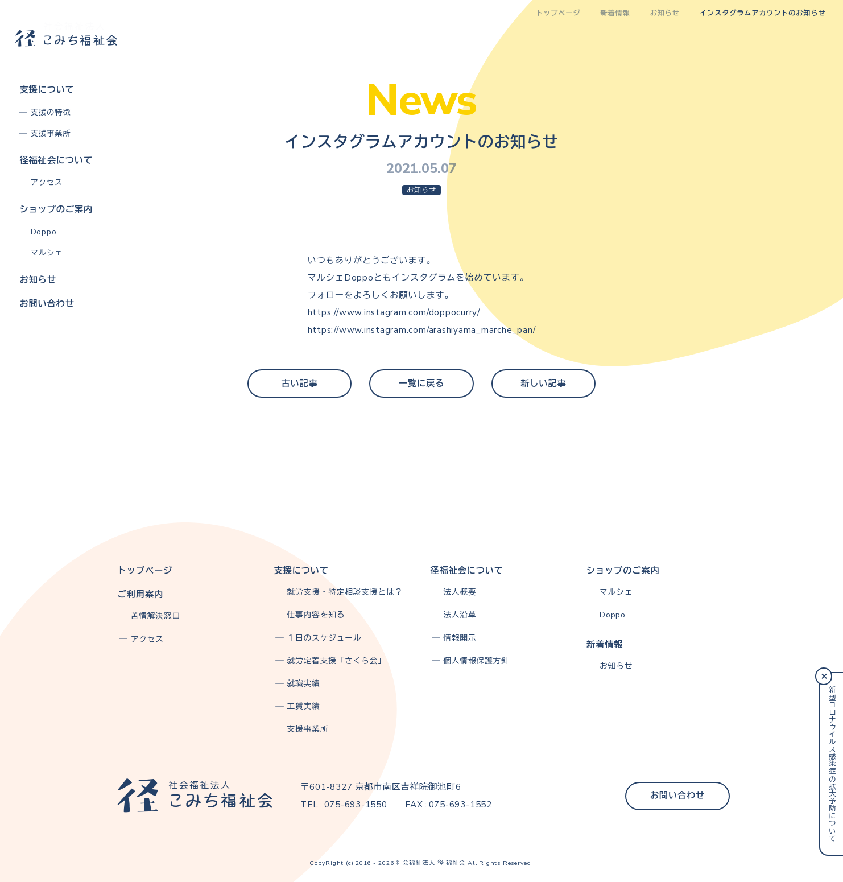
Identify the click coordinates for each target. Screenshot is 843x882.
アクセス (47, 182)
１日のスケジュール (324, 638)
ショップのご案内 (56, 209)
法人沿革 (459, 614)
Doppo (44, 231)
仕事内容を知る (316, 614)
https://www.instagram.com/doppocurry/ (394, 312)
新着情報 (604, 644)
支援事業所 (51, 133)
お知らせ (37, 280)
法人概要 (459, 592)
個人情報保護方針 (476, 661)
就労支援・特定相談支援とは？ (345, 592)
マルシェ (47, 253)
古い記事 (299, 383)
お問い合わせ (46, 304)
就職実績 (303, 683)
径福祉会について (56, 160)
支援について (46, 90)
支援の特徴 (51, 112)
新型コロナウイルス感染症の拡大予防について (831, 764)
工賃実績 (303, 706)
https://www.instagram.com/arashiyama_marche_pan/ (422, 330)
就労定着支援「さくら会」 (336, 661)
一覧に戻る (421, 383)
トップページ (145, 570)
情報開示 (459, 638)
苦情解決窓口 (155, 616)
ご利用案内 (140, 594)
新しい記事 (543, 383)
